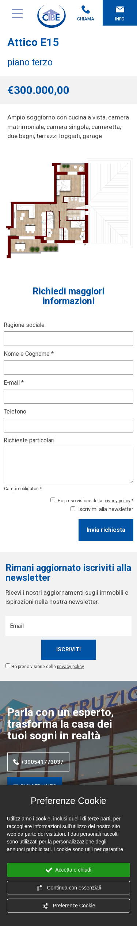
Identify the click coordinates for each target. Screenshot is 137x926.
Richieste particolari (29, 440)
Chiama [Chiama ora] (86, 13)
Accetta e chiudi (68, 870)
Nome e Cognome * (29, 353)
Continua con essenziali (68, 888)
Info (119, 13)
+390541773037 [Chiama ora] (38, 762)
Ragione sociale (24, 324)
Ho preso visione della (47, 666)
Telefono (15, 411)
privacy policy (116, 500)
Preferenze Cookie (68, 906)
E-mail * (14, 382)
